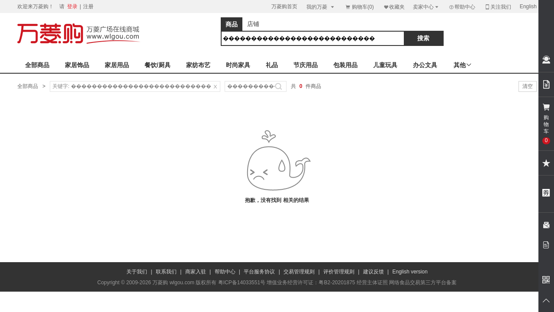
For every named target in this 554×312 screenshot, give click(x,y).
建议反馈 (373, 272)
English (528, 6)
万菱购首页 (284, 6)
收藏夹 (394, 6)
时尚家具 (238, 65)
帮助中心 (461, 7)
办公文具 (425, 65)
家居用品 (117, 65)
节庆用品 (305, 65)
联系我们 (166, 272)
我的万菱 (320, 6)
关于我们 (136, 272)
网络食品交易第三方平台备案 (423, 283)
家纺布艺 (198, 65)
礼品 (272, 65)
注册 (88, 6)
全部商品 (37, 65)
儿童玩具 (385, 65)
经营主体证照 (372, 283)
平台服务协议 (259, 272)
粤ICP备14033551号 (241, 283)
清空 (527, 86)
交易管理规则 (299, 272)
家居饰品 (77, 65)
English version (410, 272)
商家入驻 (195, 272)
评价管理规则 (338, 272)
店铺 (253, 23)
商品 (231, 24)
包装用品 (345, 65)
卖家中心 (426, 6)
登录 (72, 6)
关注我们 (497, 6)
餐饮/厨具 (158, 65)
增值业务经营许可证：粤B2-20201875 (311, 283)
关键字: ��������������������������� (131, 86)
